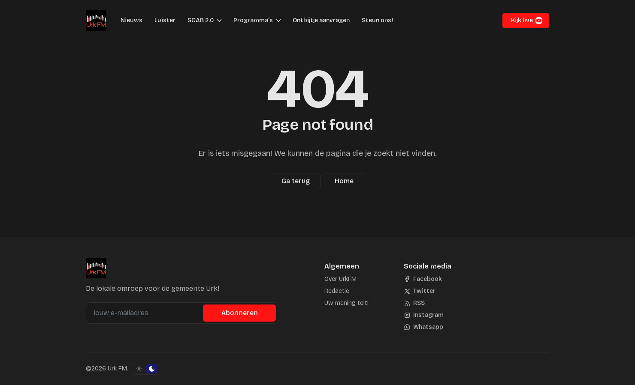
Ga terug (295, 181)
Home (344, 181)
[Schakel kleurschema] (145, 369)
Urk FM (117, 368)
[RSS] (414, 303)
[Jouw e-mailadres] (145, 313)
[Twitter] (419, 291)
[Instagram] (424, 315)
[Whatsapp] (423, 327)
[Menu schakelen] (219, 20)
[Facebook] (423, 279)
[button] (198, 20)
